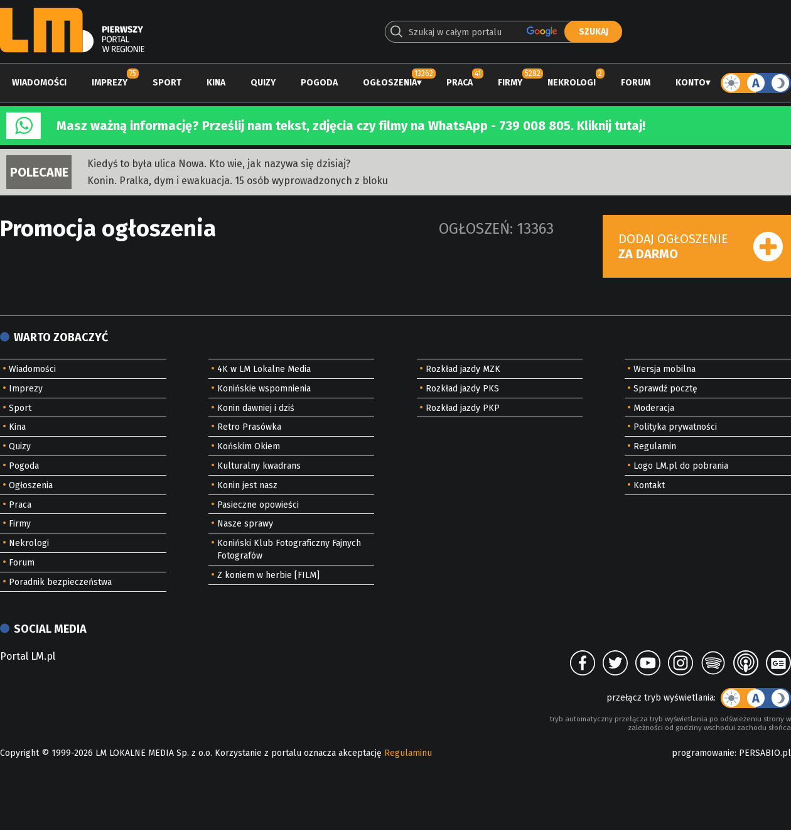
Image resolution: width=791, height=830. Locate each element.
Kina (216, 82)
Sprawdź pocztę (665, 388)
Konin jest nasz (247, 485)
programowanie (703, 753)
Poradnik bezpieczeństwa (60, 582)
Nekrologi (571, 82)
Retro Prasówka (249, 427)
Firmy (510, 82)
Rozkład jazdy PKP (463, 408)
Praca (459, 82)
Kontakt (649, 485)
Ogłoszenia (390, 82)
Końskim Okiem (248, 446)
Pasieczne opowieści (258, 505)
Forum (635, 82)
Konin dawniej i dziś (255, 408)
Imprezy (109, 82)
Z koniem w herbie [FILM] (268, 575)
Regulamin (654, 446)
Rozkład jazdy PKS (462, 388)
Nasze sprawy (245, 523)
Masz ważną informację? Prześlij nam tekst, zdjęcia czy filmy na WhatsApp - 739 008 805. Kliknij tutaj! (350, 125)
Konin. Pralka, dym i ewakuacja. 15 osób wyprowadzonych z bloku (237, 181)
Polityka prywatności (675, 427)
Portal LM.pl (27, 656)
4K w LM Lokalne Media (264, 369)
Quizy (263, 82)
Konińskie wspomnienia (264, 388)
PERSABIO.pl (765, 753)
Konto (690, 82)
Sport (167, 82)
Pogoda (319, 82)
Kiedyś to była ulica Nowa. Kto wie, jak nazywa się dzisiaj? (218, 164)
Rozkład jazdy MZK (463, 369)
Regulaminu (408, 753)
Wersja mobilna (664, 369)
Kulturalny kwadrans (259, 466)
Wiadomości (39, 82)
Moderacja (653, 408)
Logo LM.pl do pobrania (680, 466)
